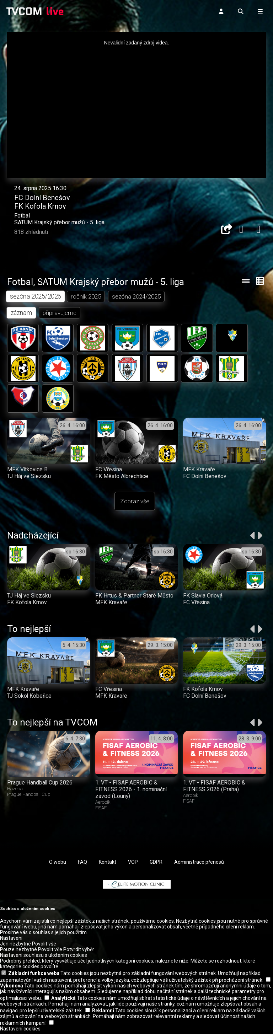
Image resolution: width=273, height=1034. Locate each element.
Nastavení (11, 940)
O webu (57, 864)
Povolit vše (44, 946)
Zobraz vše (134, 503)
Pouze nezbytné (18, 952)
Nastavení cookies (20, 1031)
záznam (21, 313)
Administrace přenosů (199, 864)
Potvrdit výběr (78, 952)
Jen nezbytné (15, 946)
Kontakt (107, 864)
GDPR (156, 864)
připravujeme (60, 313)
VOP (133, 864)
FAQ (82, 864)
